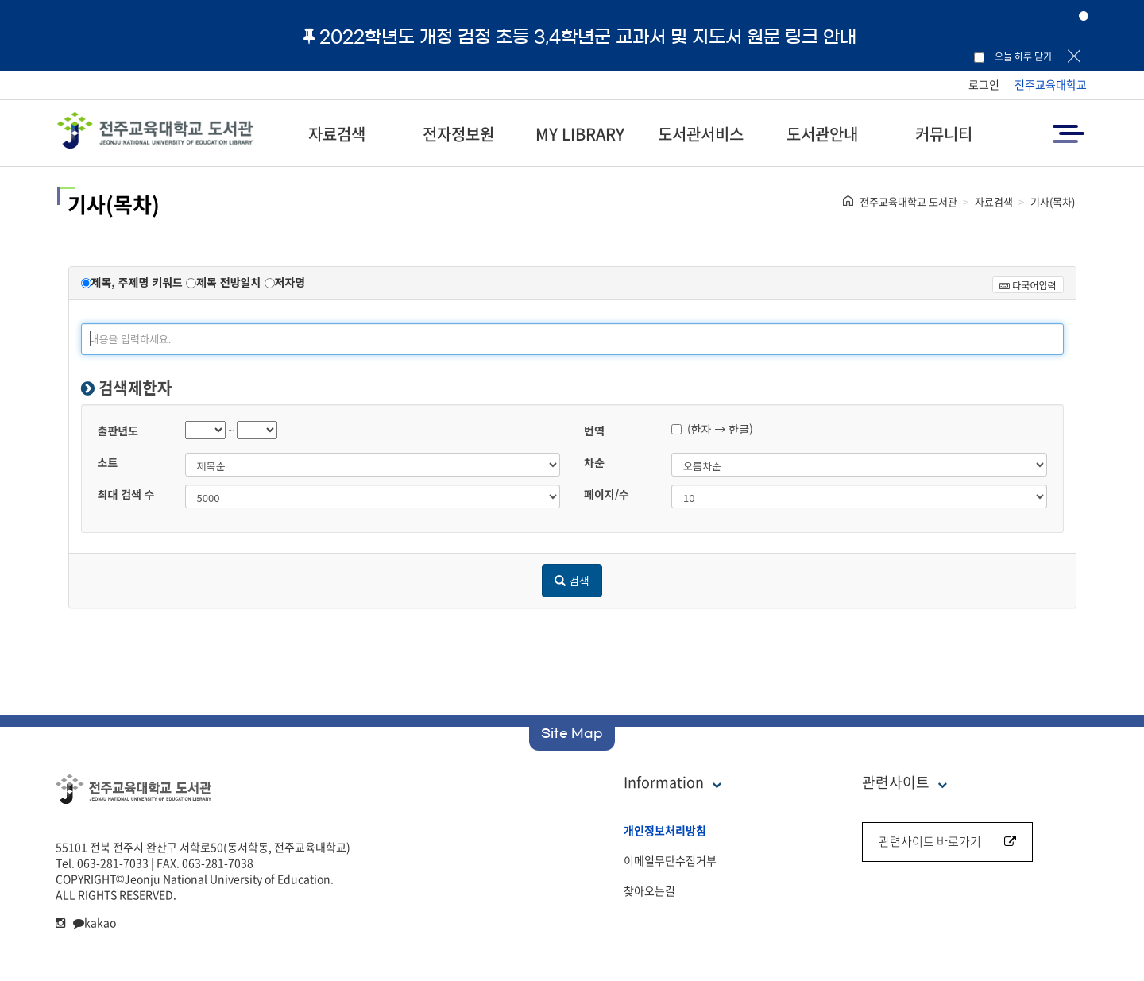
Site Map (572, 733)
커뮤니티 (943, 133)
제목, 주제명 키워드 (137, 282)
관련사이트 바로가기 (947, 841)
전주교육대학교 (1051, 84)
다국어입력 (1028, 285)
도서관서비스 (701, 133)
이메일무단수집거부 (670, 860)
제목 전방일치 (228, 282)
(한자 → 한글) (712, 429)
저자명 (290, 282)
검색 (572, 581)
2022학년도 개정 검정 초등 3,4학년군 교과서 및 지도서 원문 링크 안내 (579, 36)
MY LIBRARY (579, 133)
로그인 (983, 84)
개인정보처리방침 (665, 830)
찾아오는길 (649, 890)
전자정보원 (458, 133)
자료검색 (336, 133)
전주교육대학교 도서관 (908, 201)
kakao (94, 922)
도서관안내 (822, 133)
